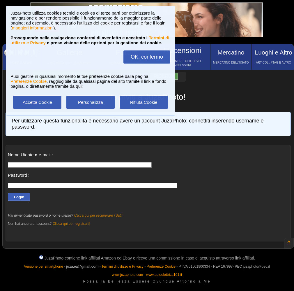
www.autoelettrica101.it (164, 275)
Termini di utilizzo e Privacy (123, 266)
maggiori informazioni (33, 27)
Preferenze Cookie (28, 81)
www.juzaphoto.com (127, 275)
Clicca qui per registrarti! (71, 224)
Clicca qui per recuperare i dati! (98, 215)
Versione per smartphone (43, 266)
